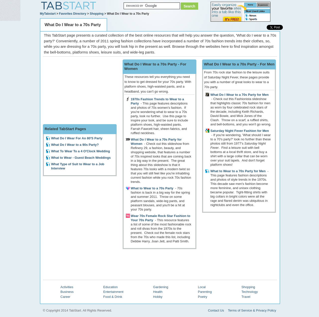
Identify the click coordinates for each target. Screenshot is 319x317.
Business (67, 292)
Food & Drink (112, 297)
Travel (245, 297)
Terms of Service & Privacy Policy (252, 310)
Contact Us (216, 310)
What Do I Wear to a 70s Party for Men (239, 95)
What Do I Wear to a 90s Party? (75, 145)
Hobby (157, 297)
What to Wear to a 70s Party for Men (238, 171)
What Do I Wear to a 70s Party (73, 25)
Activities (67, 287)
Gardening (160, 287)
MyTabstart (48, 13)
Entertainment (113, 292)
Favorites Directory (72, 13)
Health (157, 292)
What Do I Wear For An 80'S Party (76, 138)
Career (66, 297)
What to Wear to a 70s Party (152, 188)
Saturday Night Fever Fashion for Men (239, 131)
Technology (249, 292)
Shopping (96, 13)
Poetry (202, 297)
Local (202, 287)
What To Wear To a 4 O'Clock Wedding (80, 151)
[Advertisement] (80, 90)
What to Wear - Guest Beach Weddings (81, 157)
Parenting (205, 292)
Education (110, 287)
